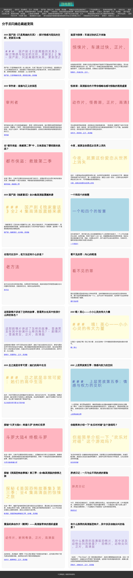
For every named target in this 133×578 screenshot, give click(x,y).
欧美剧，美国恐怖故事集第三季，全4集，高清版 (21, 513)
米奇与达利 (121, 14)
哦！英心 (74, 347)
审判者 (6, 135)
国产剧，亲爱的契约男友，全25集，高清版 (33, 11)
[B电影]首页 (8, 9)
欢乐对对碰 (74, 462)
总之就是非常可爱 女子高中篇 (14, 402)
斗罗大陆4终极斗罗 (10, 462)
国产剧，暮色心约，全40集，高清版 (53, 9)
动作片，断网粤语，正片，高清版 (15, 559)
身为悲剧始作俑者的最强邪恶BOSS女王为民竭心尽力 (62, 16)
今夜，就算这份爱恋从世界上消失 (82, 183)
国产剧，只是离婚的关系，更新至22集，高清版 (20, 75)
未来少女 (122, 9)
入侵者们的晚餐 (33, 14)
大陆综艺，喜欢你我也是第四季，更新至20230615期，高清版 (72, 11)
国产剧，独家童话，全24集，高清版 (16, 232)
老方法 (6, 290)
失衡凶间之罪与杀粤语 (91, 16)
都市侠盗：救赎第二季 (12, 184)
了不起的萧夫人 (94, 9)
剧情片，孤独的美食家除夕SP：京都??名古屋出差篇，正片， (63, 14)
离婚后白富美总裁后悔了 (77, 9)
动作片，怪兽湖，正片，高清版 (81, 133)
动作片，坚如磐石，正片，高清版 (26, 9)
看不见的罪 (74, 301)
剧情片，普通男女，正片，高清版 (15, 354)
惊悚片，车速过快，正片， (80, 72)
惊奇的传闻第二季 (109, 9)
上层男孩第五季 (76, 414)
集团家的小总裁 (35, 16)
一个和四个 (74, 244)
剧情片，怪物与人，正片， (111, 16)
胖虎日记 (74, 510)
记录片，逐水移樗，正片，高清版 (109, 11)
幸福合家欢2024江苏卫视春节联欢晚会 (101, 14)
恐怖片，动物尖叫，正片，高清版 (82, 565)
